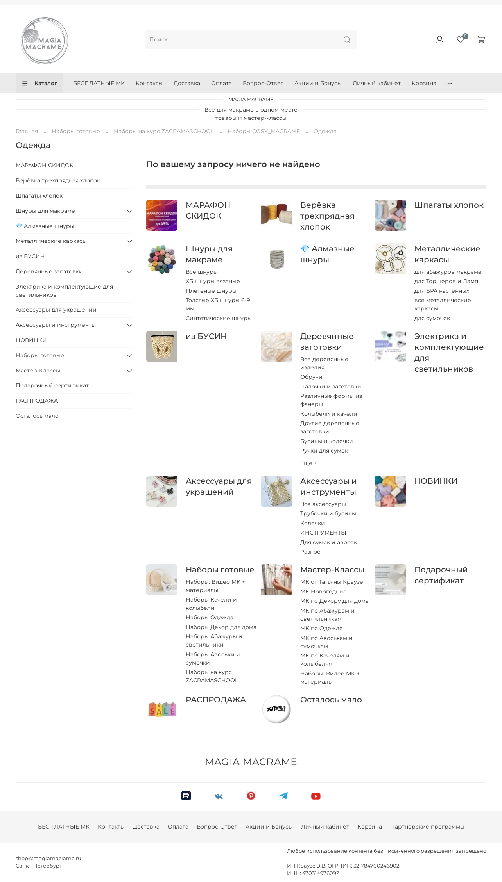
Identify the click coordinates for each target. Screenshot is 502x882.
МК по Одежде (321, 628)
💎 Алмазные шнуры (45, 226)
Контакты (149, 83)
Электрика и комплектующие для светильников (64, 290)
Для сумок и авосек (328, 542)
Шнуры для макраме (45, 210)
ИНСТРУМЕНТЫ (323, 532)
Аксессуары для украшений (56, 309)
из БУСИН (206, 336)
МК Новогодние (323, 591)
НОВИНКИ (435, 481)
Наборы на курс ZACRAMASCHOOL (164, 131)
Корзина (424, 83)
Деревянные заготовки (49, 271)
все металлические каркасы (442, 304)
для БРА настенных (441, 290)
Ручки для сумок (324, 450)
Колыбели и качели (328, 413)
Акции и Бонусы (318, 83)
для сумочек (432, 318)
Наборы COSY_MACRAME (264, 131)
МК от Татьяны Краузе (331, 581)
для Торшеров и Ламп (446, 281)
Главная (27, 131)
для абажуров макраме (448, 271)
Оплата (221, 83)
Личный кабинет (377, 83)
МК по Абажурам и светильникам (327, 614)
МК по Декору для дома (334, 600)
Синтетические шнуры (219, 318)
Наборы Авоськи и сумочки (213, 658)
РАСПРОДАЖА (216, 699)
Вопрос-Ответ (263, 83)
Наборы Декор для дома (221, 627)
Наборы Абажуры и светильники (214, 640)
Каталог (39, 83)
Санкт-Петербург (39, 866)
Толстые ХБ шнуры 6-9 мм (218, 304)
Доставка (187, 83)
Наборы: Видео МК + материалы (215, 585)
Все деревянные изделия (324, 363)
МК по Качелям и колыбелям (325, 659)
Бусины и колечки (326, 441)
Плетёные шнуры (211, 290)
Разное (310, 551)
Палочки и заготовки (330, 386)
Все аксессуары (323, 504)
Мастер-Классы (332, 569)
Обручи (311, 376)
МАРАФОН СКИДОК (45, 165)
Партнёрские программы (427, 826)
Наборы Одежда (209, 617)
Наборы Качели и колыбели (211, 603)
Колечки (312, 523)
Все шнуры (202, 271)
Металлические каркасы (51, 240)
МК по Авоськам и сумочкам (326, 642)
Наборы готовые (76, 131)
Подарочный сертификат (52, 385)
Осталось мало (331, 699)
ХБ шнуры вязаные (213, 281)
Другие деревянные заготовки (329, 427)
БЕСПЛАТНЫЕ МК (99, 83)
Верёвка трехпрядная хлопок (327, 216)
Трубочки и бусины (328, 513)
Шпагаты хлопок (449, 205)
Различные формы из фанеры (331, 400)
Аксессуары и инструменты (56, 324)
